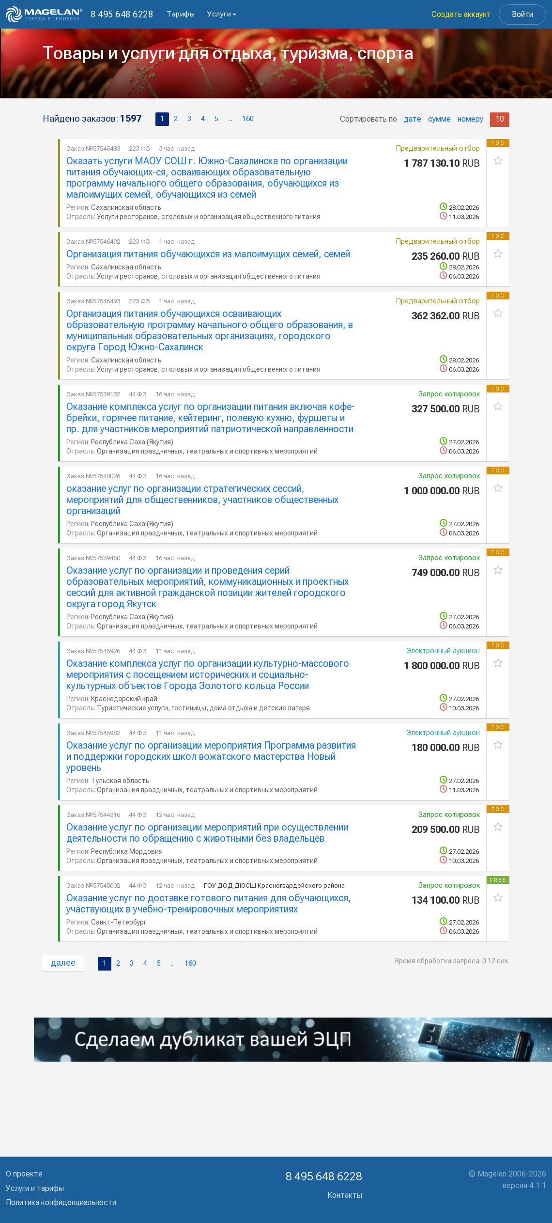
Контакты (344, 1195)
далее (63, 962)
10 (499, 119)
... (230, 119)
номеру (470, 119)
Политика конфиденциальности (61, 1202)
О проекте (24, 1173)
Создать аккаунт (461, 14)
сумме (439, 119)
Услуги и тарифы (35, 1188)
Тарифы (181, 14)
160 (248, 119)
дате (412, 119)
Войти (522, 14)
